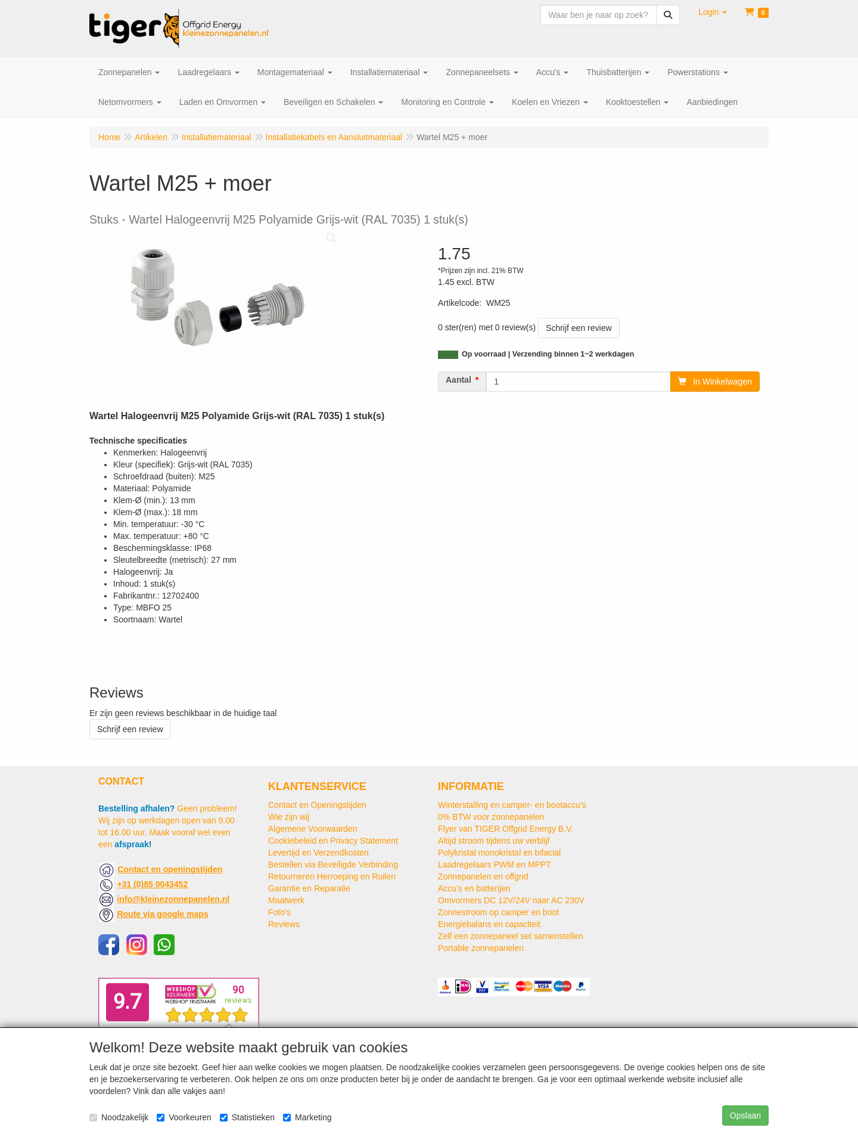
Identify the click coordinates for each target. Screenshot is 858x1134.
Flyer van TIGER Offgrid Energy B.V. (505, 829)
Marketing (307, 1117)
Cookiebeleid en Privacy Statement (333, 840)
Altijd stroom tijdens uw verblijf (494, 840)
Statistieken (247, 1117)
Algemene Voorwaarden (312, 829)
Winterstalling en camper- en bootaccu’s (512, 805)
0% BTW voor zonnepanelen (491, 817)
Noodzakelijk (118, 1117)
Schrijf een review (579, 328)
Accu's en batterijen (474, 888)
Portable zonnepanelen (481, 948)
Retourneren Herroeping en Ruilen (332, 876)
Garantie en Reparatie (309, 888)
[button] (712, 12)
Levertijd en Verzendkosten (318, 852)
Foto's (279, 912)
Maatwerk (286, 900)
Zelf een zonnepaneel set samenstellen (510, 936)
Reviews (284, 924)
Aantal (458, 380)
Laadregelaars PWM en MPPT (494, 864)
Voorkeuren (184, 1117)
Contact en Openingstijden (317, 805)
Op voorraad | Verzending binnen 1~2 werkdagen (548, 354)
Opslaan (745, 1115)
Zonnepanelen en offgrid (483, 876)
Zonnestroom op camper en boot (498, 912)
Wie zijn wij (288, 817)
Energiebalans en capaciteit (489, 924)
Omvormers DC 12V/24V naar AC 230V (511, 900)
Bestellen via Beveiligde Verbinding (333, 864)
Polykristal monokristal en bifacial (499, 852)
